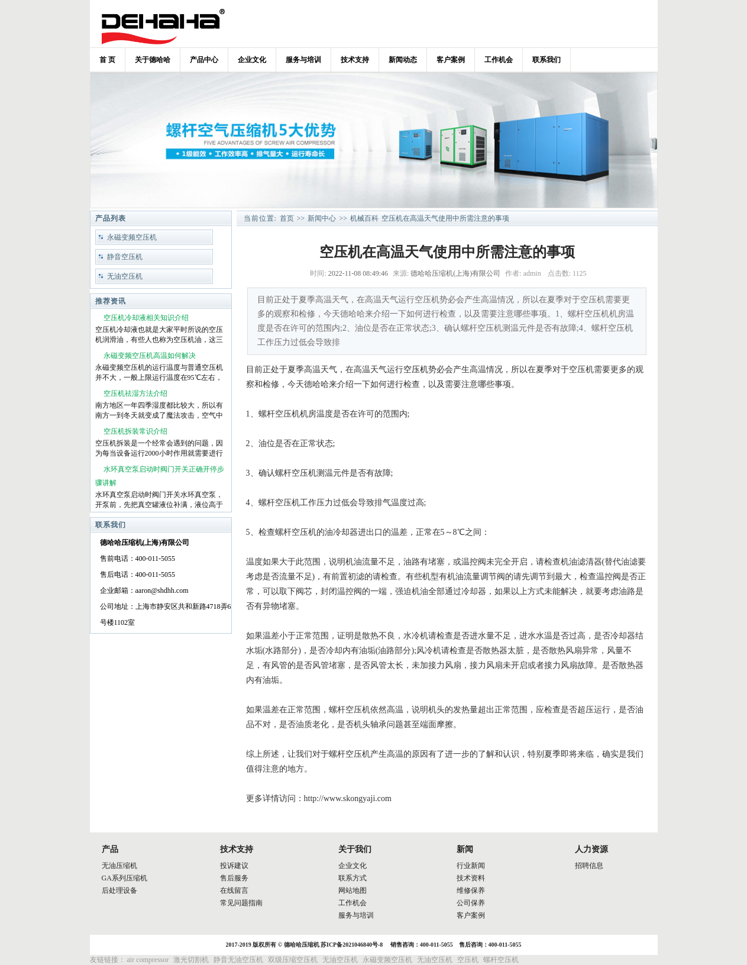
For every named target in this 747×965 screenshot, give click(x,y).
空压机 (415, 369)
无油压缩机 (119, 865)
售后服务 (234, 878)
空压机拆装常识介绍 (135, 431)
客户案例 (450, 60)
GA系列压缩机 (124, 878)
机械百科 (364, 218)
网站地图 (352, 890)
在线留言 (234, 890)
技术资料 (471, 878)
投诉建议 (234, 865)
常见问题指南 (241, 903)
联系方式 (352, 878)
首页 (287, 218)
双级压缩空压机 (293, 960)
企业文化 (252, 60)
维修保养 (471, 890)
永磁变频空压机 (132, 237)
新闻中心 (322, 218)
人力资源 (591, 849)
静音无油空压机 (238, 960)
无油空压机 (125, 276)
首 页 (107, 60)
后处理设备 (119, 890)
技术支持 (355, 60)
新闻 (465, 849)
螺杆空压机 (501, 960)
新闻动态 (403, 60)
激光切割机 (191, 960)
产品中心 (204, 60)
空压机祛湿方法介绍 (135, 393)
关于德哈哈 (152, 60)
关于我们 (354, 849)
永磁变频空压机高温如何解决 (150, 355)
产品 (110, 849)
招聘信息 (589, 865)
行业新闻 (471, 865)
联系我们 (546, 60)
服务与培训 (303, 60)
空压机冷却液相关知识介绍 (146, 318)
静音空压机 (125, 257)
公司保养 (471, 903)
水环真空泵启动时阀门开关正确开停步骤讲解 (159, 476)
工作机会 (498, 60)
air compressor (148, 960)
